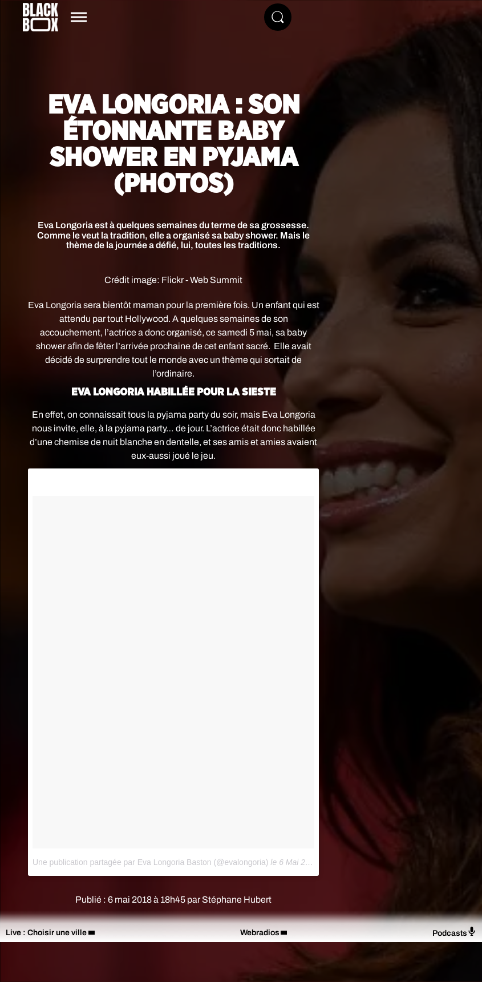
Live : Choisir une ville (46, 932)
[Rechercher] (277, 17)
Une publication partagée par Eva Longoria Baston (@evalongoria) (150, 862)
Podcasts (454, 932)
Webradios (260, 932)
